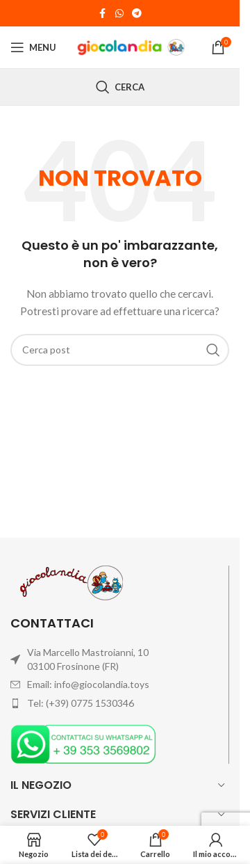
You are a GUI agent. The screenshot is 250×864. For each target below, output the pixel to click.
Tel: (36, 703)
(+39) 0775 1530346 (90, 703)
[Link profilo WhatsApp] (119, 13)
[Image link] (83, 743)
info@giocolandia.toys (101, 684)
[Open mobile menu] (33, 47)
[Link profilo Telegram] (137, 13)
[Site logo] (132, 46)
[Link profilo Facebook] (102, 13)
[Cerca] (120, 87)
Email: (40, 684)
